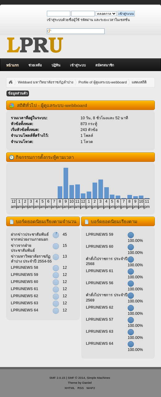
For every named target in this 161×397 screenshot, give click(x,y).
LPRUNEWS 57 (99, 319)
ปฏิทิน (56, 65)
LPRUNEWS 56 (99, 283)
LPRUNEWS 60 (24, 282)
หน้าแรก (12, 65)
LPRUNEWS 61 (24, 289)
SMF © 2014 (76, 377)
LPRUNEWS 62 (24, 296)
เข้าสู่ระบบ (78, 65)
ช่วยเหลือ (35, 65)
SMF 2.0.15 (57, 377)
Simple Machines (98, 377)
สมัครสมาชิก (104, 65)
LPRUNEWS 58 (24, 267)
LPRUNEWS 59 (24, 274)
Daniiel (87, 382)
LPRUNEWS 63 (24, 303)
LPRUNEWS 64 (24, 310)
